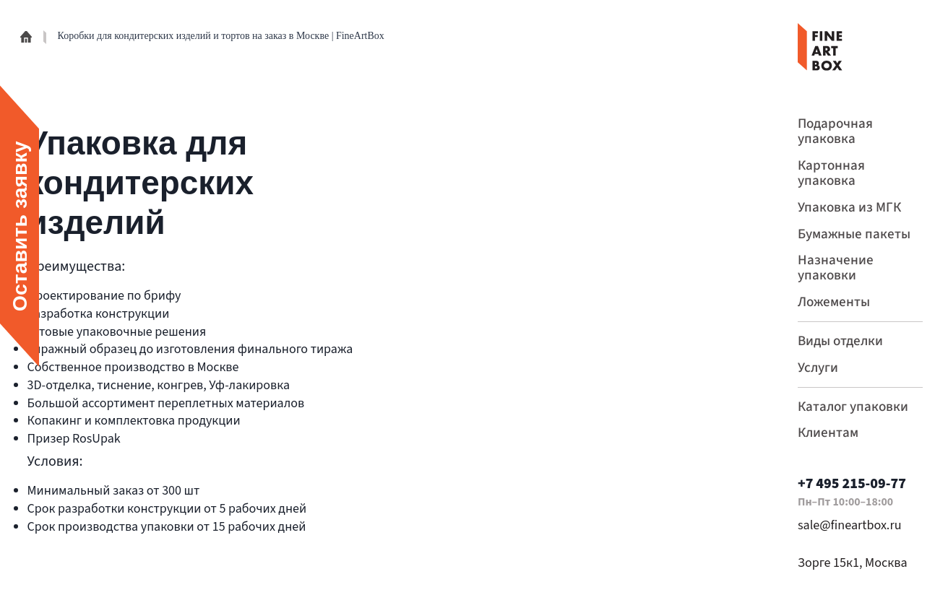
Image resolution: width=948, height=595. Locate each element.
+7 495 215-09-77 (852, 483)
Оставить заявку (19, 227)
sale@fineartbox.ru (850, 525)
